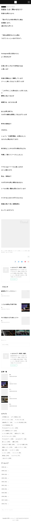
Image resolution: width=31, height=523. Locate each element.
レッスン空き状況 (20, 422)
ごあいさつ (6, 458)
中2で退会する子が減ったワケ (10, 318)
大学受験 (5, 417)
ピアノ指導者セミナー (9, 431)
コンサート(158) (16, 250)
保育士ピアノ (19, 433)
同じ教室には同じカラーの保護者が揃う (19, 404)
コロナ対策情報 (7, 425)
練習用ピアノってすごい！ (9, 291)
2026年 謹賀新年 (14, 397)
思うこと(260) (4, 250)
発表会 (5, 456)
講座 (4, 450)
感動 (15, 442)
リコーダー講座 (22, 444)
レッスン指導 (7, 433)
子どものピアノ (7, 439)
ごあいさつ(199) (8, 252)
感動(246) (10, 250)
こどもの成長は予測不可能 (9, 304)
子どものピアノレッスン (10, 428)
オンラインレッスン (9, 436)
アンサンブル (19, 420)
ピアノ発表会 (16, 417)
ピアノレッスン (7, 420)
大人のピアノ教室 (8, 444)
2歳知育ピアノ (7, 422)
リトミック (16, 453)
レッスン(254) (24, 250)
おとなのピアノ (21, 439)
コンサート (14, 450)
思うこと (3, 6)
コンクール (15, 456)
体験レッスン (7, 447)
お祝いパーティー (20, 447)
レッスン (6, 453)
